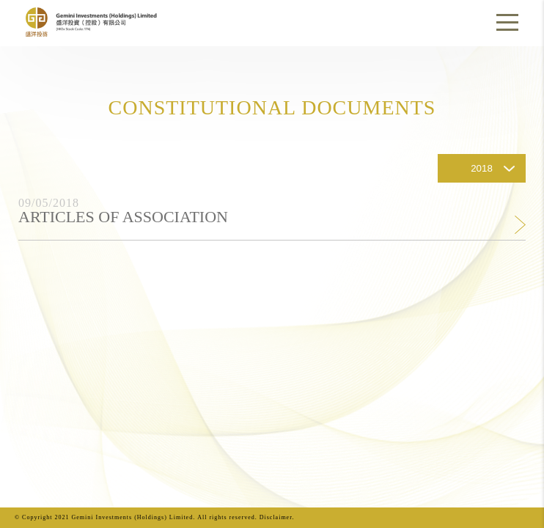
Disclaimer (276, 517)
